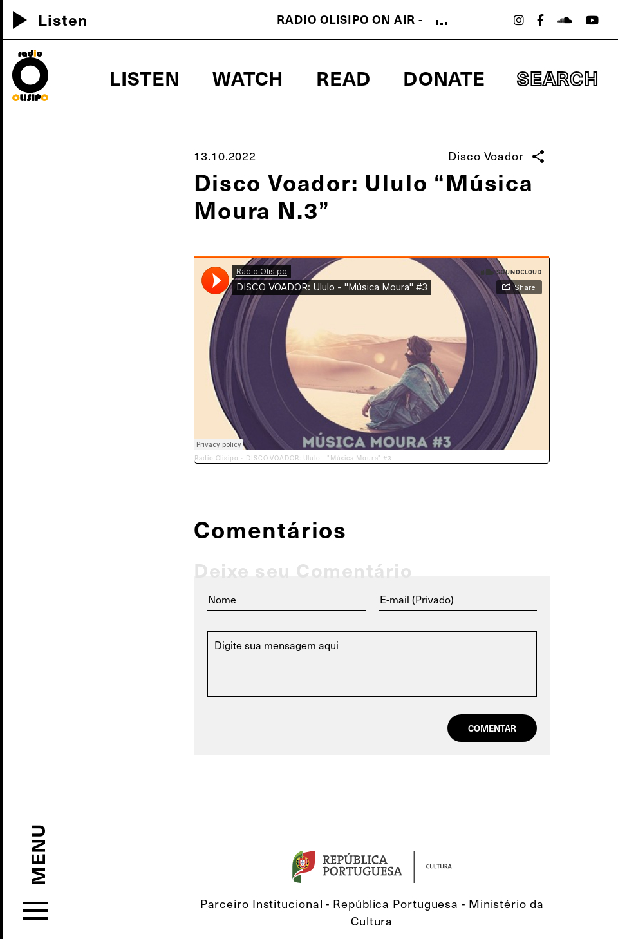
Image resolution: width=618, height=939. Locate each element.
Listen (144, 77)
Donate (444, 77)
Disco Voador (486, 155)
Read (343, 77)
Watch (248, 77)
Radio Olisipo (216, 457)
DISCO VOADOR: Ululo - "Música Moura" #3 (319, 457)
